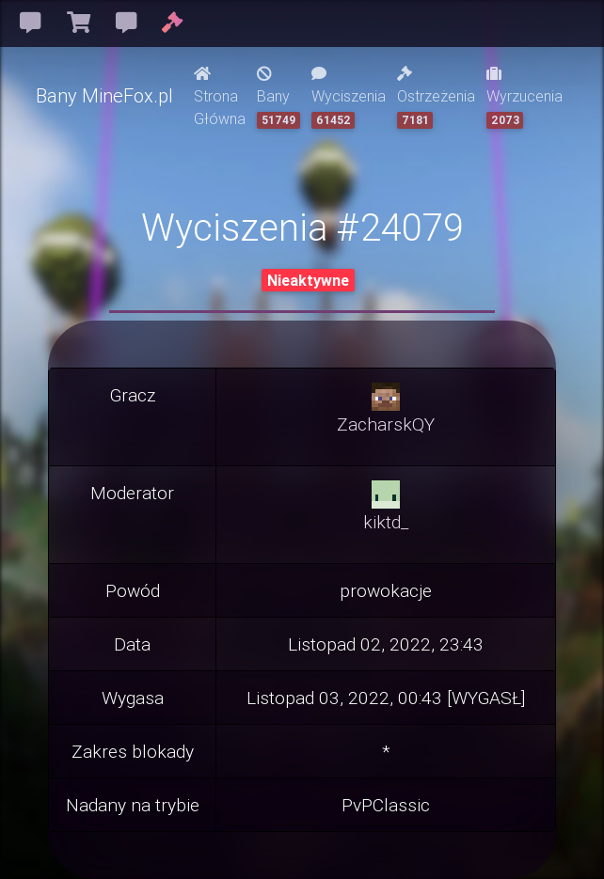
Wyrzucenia (524, 97)
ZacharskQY (386, 424)
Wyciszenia (348, 97)
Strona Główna (220, 97)
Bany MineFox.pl (104, 95)
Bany (278, 97)
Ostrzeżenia (436, 97)
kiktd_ (385, 521)
